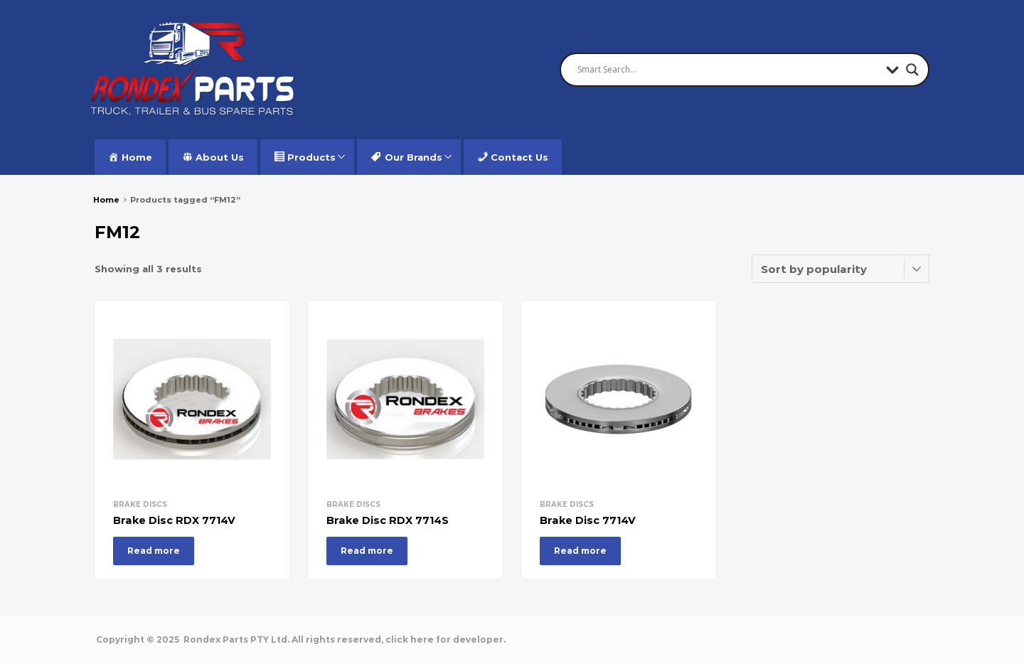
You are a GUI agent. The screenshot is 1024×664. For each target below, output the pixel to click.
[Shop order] (840, 269)
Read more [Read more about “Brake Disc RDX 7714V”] (153, 550)
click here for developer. (445, 639)
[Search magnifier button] (912, 70)
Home (106, 200)
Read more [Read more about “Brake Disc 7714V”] (580, 550)
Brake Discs (140, 504)
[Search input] (728, 70)
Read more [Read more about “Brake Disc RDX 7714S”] (367, 550)
